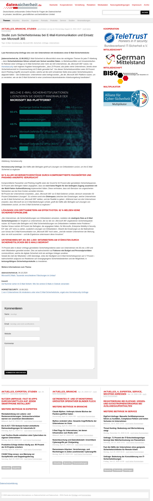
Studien (72, 21)
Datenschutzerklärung (9, 483)
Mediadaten (103, 5)
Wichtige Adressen (115, 394)
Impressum (137, 5)
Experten (34, 21)
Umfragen (128, 470)
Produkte (53, 21)
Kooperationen (66, 5)
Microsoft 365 (28, 43)
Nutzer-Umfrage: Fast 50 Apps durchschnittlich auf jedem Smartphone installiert (19, 401)
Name (10, 314)
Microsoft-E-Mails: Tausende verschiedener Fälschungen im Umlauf (28, 275)
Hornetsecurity (17, 43)
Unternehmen (54, 43)
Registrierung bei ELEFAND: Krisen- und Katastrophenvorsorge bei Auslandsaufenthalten (124, 403)
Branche (25, 21)
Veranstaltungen (83, 21)
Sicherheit (37, 43)
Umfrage (45, 43)
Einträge (75, 495)
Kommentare (86, 495)
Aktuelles (16, 21)
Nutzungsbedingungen (120, 5)
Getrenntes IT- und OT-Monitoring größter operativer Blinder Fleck (74, 400)
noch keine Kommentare (19, 394)
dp (51, 29)
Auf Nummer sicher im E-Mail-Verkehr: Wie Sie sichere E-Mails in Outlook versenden (35, 284)
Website (7, 334)
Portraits (44, 21)
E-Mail (8, 43)
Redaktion (91, 5)
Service (63, 21)
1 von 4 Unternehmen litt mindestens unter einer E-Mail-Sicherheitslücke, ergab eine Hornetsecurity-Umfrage (45, 292)
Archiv (146, 5)
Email (19, 324)
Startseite (53, 5)
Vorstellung (79, 5)
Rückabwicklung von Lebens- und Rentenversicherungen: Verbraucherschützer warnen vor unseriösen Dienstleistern (21, 416)
